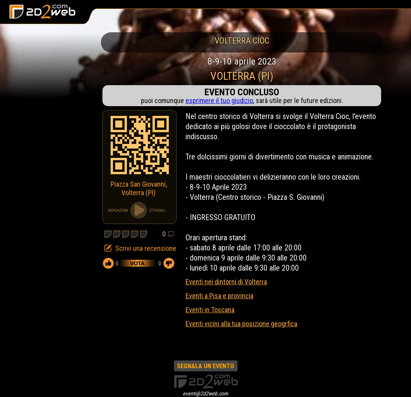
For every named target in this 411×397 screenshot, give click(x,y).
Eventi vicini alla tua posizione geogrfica (241, 324)
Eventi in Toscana (210, 310)
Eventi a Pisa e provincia (219, 296)
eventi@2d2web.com (205, 393)
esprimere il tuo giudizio (219, 100)
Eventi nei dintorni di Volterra (226, 282)
